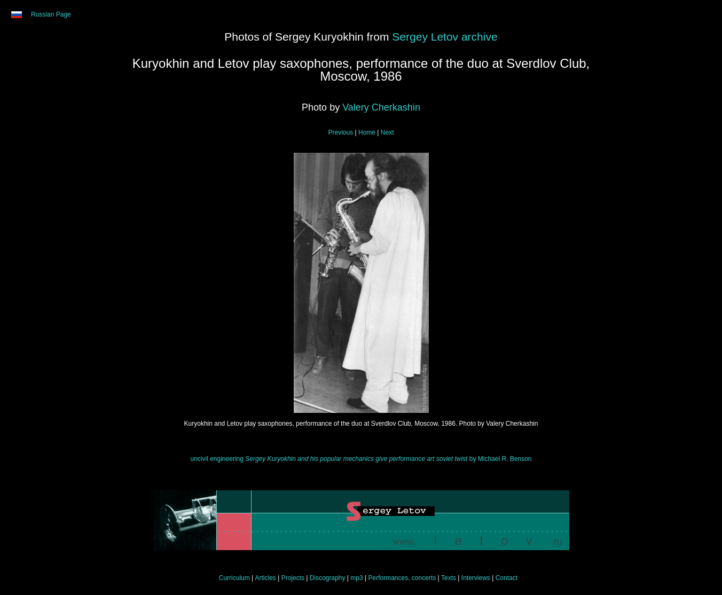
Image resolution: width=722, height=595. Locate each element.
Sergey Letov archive (444, 36)
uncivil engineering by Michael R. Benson (361, 459)
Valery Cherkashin (381, 107)
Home (366, 132)
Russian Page (51, 14)
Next (387, 132)
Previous (341, 132)
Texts (448, 578)
